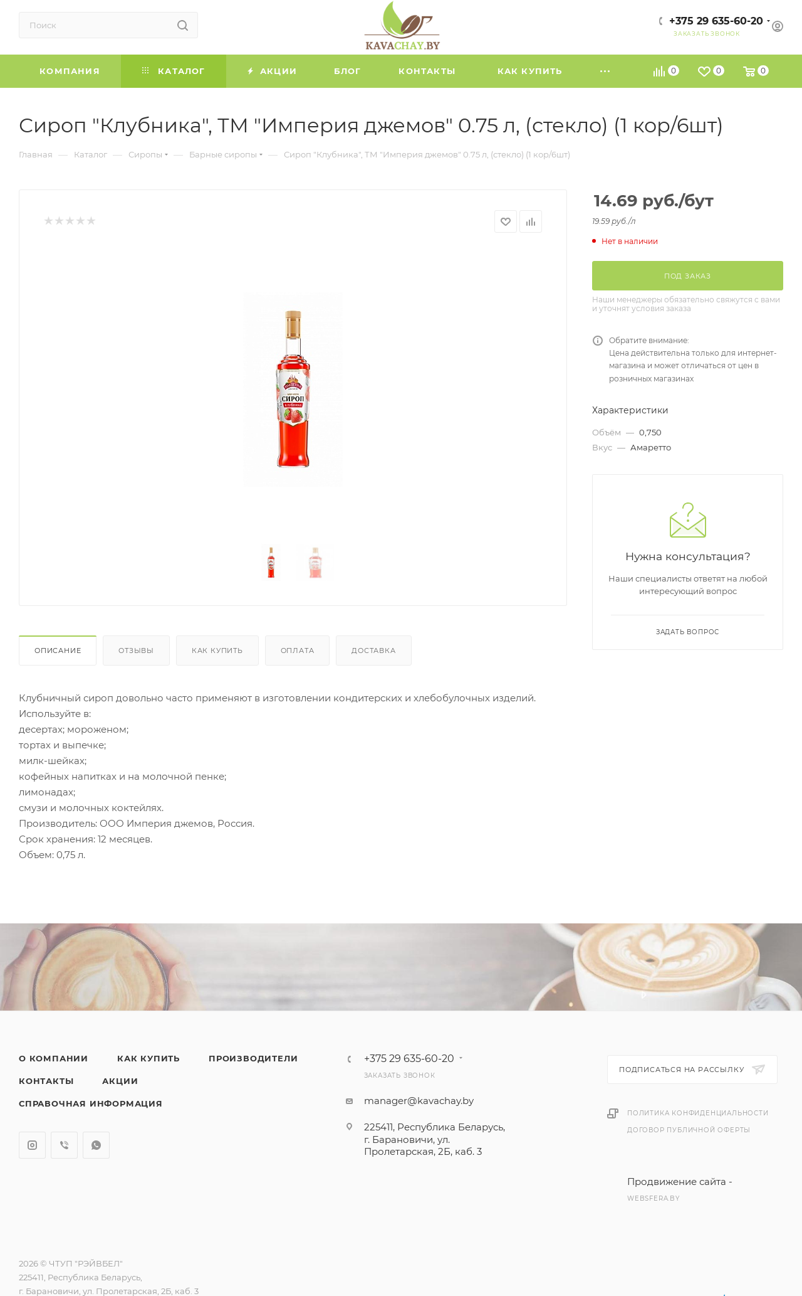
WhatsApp (96, 1145)
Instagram (32, 1145)
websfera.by (653, 1198)
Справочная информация (91, 1103)
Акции (120, 1081)
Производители (253, 1058)
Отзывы (136, 650)
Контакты (46, 1081)
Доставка (373, 650)
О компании (53, 1058)
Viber (64, 1145)
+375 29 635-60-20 (716, 21)
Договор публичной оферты (689, 1130)
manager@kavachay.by (419, 1101)
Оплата (298, 650)
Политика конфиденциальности (698, 1113)
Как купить (217, 650)
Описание (57, 650)
